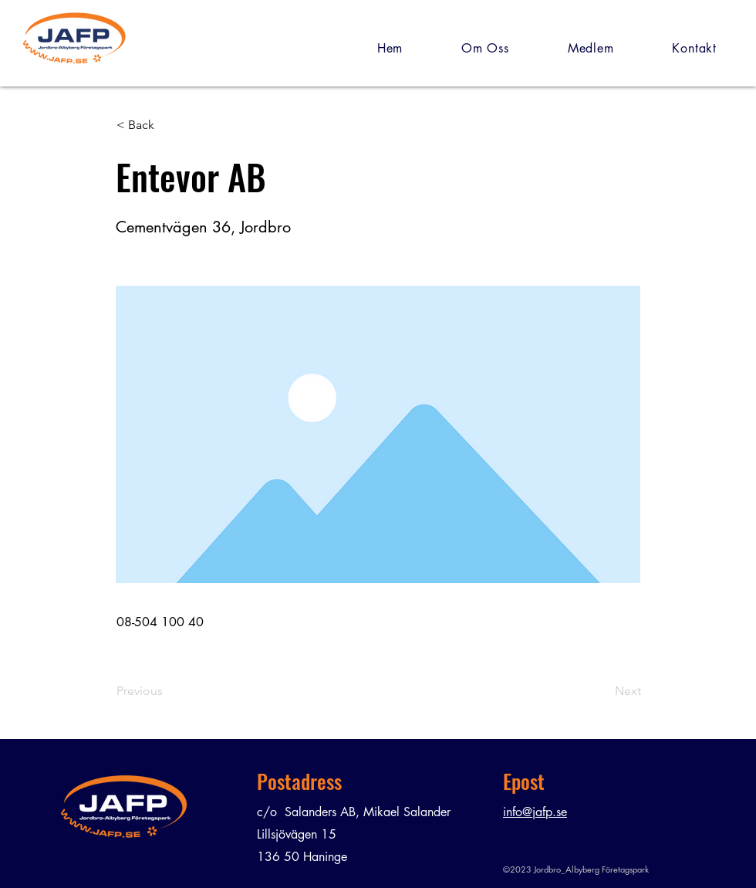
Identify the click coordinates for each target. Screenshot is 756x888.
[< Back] (167, 125)
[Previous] (167, 691)
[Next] (602, 691)
